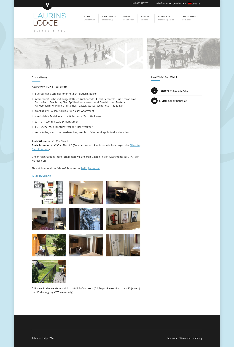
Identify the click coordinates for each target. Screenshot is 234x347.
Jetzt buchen (180, 3)
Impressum (172, 338)
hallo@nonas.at (163, 3)
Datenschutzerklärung (191, 338)
